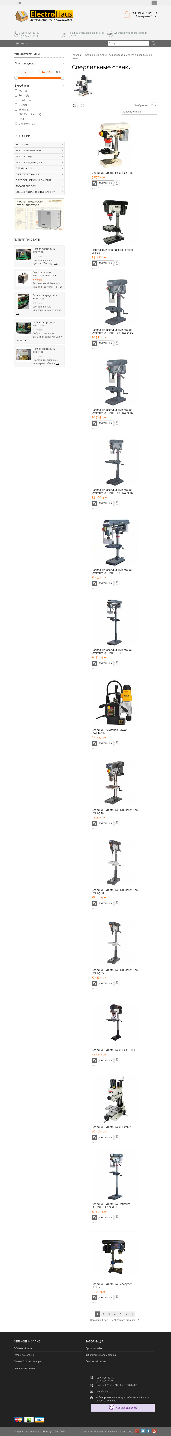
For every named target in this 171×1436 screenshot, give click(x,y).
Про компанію (94, 1348)
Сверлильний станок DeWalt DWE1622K (109, 731)
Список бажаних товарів (28, 1361)
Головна (76, 55)
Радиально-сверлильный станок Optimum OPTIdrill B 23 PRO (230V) (113, 331)
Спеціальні (111, 1431)
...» (56, 263)
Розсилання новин (24, 1368)
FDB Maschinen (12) (30, 114)
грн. (58, 71)
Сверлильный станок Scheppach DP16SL (112, 1286)
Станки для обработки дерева (117, 55)
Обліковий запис (23, 1348)
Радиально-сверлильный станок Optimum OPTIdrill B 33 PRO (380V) (113, 491)
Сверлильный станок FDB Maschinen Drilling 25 (115, 971)
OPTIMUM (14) (27, 123)
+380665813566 (126, 1408)
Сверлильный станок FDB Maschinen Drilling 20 (115, 891)
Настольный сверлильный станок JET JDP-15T (113, 251)
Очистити (32, 54)
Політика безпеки (96, 1361)
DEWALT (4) (25, 100)
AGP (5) (23, 90)
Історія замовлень (24, 1355)
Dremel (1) (24, 105)
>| (132, 1314)
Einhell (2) (24, 109)
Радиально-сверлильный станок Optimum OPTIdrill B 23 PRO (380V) (113, 411)
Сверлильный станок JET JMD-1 (111, 1127)
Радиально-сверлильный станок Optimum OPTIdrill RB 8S (112, 651)
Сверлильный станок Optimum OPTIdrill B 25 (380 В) (111, 1206)
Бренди (98, 1431)
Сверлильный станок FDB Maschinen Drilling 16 (115, 811)
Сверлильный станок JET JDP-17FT (113, 1050)
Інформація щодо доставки (101, 1355)
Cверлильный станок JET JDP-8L (112, 172)
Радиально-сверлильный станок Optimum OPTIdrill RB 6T (112, 571)
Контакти (87, 1431)
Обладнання (91, 55)
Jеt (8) (22, 119)
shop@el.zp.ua (104, 1391)
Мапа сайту (126, 1431)
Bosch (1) (24, 95)
